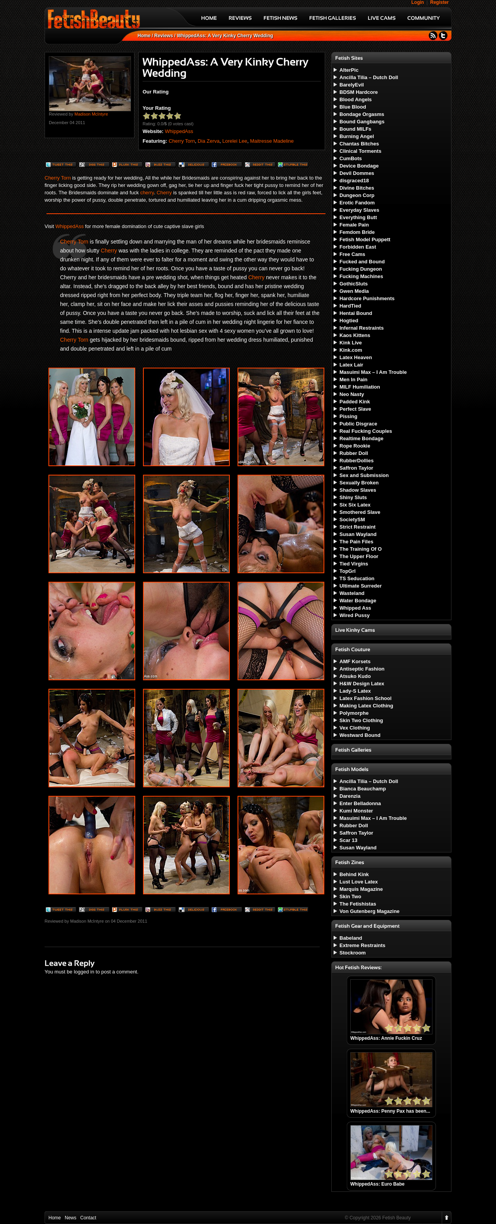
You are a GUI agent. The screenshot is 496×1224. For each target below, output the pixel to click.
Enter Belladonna (360, 803)
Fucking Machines (361, 276)
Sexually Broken (359, 483)
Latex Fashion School (365, 698)
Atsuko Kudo (355, 676)
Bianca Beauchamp (362, 789)
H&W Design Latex (361, 683)
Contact (88, 1218)
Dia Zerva (208, 141)
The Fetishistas (357, 904)
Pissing (348, 416)
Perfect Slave (355, 409)
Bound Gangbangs (361, 121)
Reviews (163, 35)
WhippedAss (179, 131)
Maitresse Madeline (272, 141)
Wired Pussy (354, 615)
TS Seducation (356, 578)
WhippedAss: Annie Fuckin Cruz (386, 1038)
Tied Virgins (353, 564)
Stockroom (352, 953)
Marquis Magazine (361, 889)
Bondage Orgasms (361, 114)
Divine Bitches (356, 188)
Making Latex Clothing (366, 706)
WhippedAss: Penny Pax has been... (390, 1111)
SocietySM (352, 519)
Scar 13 (348, 840)
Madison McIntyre (91, 114)
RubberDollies (356, 460)
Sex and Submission (364, 475)
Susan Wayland (358, 534)
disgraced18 (354, 180)
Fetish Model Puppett (364, 239)
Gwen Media (354, 291)
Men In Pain (353, 379)
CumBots (350, 158)
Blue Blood (352, 107)
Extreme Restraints (362, 945)
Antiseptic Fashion (361, 669)
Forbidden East (357, 247)
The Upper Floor (358, 556)
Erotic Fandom (357, 203)
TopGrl (347, 571)
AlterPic (348, 70)
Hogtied (348, 320)
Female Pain (354, 225)
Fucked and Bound (362, 262)
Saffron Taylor (356, 468)
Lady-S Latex (355, 691)
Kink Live (350, 343)
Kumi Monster (356, 811)
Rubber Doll (353, 453)
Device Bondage (359, 166)
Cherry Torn (182, 141)
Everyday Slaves (359, 210)
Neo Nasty (351, 394)
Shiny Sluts (353, 497)
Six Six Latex (354, 505)
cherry (147, 192)
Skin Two (350, 896)
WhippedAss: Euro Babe (377, 1184)
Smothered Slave (360, 512)
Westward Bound (360, 735)
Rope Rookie (354, 446)
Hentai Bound (355, 313)
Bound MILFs (355, 129)
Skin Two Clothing (361, 720)
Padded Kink (354, 402)
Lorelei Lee (234, 141)
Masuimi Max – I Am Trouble (373, 372)
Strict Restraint (357, 527)
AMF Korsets (354, 661)
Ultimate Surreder (360, 586)
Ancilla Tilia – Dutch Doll (368, 77)
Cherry (164, 192)
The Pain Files (356, 542)
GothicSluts (353, 284)
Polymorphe (354, 713)
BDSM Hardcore (358, 92)
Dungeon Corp (356, 195)
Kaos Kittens (354, 335)
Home (144, 35)
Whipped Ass (355, 608)
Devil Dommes (356, 173)
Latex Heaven (355, 357)
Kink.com (350, 350)
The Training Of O (360, 549)
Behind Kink (354, 874)
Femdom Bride (357, 232)
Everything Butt (358, 217)
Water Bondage (357, 600)
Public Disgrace (358, 424)
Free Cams (352, 254)
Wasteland (352, 593)
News (70, 1218)
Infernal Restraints (361, 328)
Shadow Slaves (357, 490)
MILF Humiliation (359, 387)
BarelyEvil (351, 85)
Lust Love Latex (358, 882)
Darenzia (349, 796)
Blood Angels (355, 99)
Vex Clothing (354, 728)
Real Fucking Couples (365, 431)
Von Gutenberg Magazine (369, 911)
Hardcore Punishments (366, 298)
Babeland (350, 938)
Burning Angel (356, 136)
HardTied (350, 306)
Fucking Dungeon (360, 269)
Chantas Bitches (359, 144)
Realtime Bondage (361, 438)
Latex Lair (351, 365)
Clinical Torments (360, 151)
